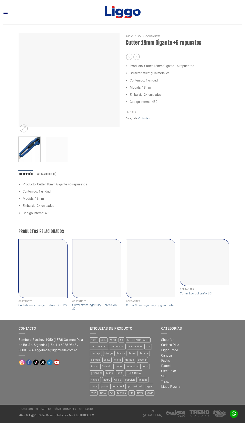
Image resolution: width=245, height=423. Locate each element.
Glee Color (168, 371)
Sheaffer (167, 340)
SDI (139, 36)
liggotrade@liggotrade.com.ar (56, 350)
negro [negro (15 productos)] (106, 379)
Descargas (43, 409)
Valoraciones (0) (46, 174)
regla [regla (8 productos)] (149, 386)
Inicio (129, 36)
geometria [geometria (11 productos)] (132, 366)
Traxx (165, 381)
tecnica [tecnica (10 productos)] (121, 392)
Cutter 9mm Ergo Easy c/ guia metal (150, 305)
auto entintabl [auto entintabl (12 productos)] (99, 346)
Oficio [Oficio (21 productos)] (117, 379)
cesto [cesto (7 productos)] (107, 359)
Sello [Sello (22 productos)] (103, 392)
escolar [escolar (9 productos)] (142, 359)
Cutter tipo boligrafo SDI (196, 293)
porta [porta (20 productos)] (104, 386)
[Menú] (5, 12)
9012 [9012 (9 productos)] (103, 339)
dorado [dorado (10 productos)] (129, 359)
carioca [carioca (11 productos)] (95, 359)
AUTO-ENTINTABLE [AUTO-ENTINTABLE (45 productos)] (138, 339)
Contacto (86, 409)
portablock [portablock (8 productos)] (118, 386)
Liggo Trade (169, 350)
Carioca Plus (170, 345)
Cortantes (153, 36)
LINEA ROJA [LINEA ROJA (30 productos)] (133, 373)
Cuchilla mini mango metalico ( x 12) (42, 305)
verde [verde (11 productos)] (150, 392)
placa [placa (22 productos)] (94, 386)
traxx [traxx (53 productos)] (140, 392)
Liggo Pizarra (170, 387)
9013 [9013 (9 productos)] (113, 339)
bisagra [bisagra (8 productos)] (108, 353)
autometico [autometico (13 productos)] (135, 346)
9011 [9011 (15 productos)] (94, 339)
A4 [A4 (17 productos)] (121, 339)
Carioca (166, 355)
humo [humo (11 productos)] (109, 373)
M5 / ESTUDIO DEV (81, 415)
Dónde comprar (65, 409)
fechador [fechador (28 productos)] (107, 366)
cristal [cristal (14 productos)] (117, 359)
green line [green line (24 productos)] (96, 373)
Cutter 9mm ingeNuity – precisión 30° (94, 307)
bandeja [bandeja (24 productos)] (96, 353)
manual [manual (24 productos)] (95, 379)
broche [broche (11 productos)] (144, 353)
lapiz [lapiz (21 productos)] (120, 373)
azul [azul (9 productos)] (148, 346)
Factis (165, 360)
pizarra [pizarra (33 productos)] (143, 379)
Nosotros (26, 409)
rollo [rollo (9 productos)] (93, 392)
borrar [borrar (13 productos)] (132, 353)
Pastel (166, 366)
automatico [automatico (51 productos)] (117, 346)
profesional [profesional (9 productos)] (135, 386)
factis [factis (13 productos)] (94, 366)
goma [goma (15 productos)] (145, 366)
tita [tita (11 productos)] (131, 392)
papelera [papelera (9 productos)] (130, 379)
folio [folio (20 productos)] (119, 366)
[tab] (26, 174)
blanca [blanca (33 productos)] (121, 353)
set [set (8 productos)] (111, 392)
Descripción (26, 174)
